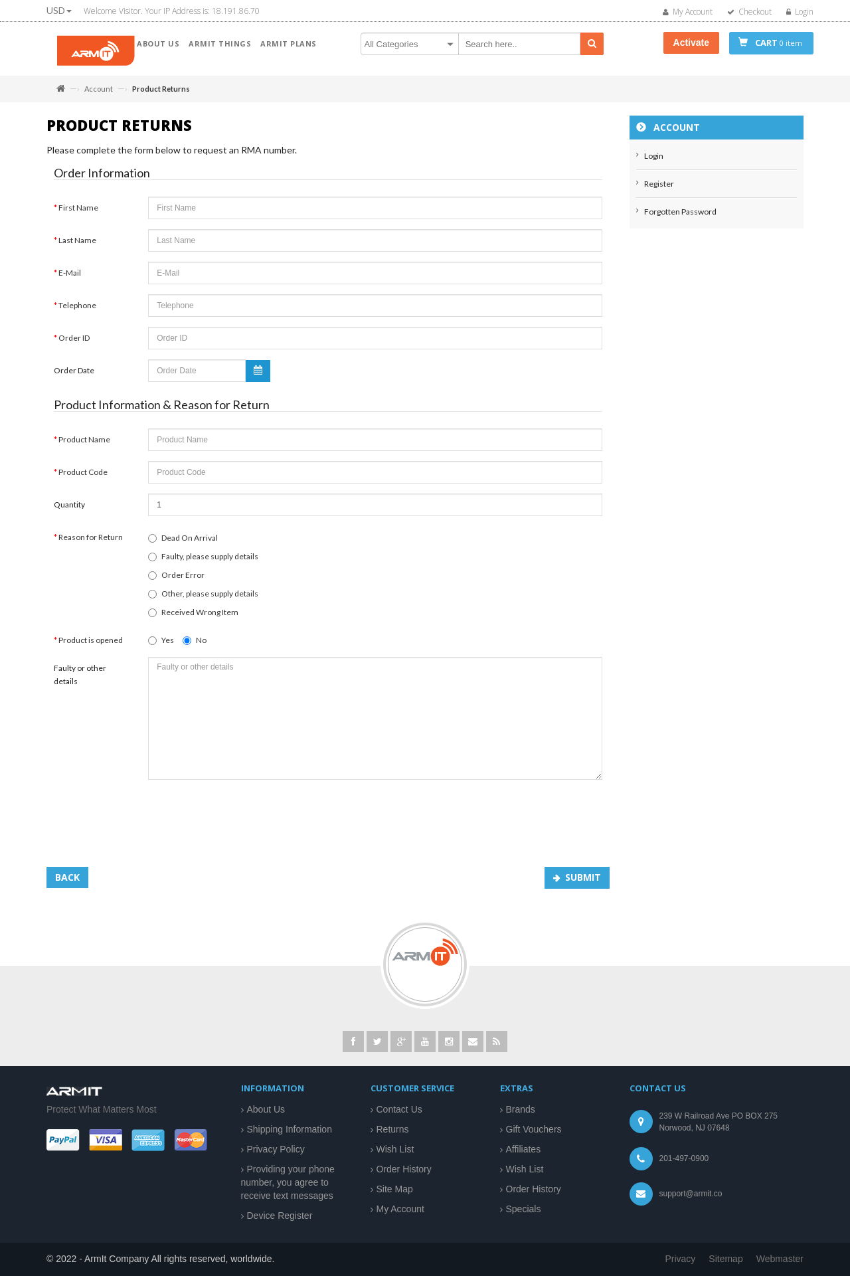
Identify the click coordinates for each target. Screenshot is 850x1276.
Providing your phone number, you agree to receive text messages (288, 1182)
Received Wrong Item (193, 619)
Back (67, 883)
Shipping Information (289, 1129)
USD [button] (59, 10)
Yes (161, 647)
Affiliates (523, 1149)
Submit (583, 883)
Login (653, 162)
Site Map (395, 1189)
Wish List (395, 1149)
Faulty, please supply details (203, 563)
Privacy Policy (276, 1149)
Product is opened (90, 647)
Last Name (77, 247)
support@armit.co (690, 1193)
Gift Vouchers (534, 1129)
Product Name (84, 446)
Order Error (176, 582)
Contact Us (399, 1109)
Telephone (77, 312)
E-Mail (69, 279)
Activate (691, 42)
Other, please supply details (203, 600)
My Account (400, 1209)
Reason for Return (90, 544)
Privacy (680, 1258)
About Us (266, 1109)
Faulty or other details (80, 681)
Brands (520, 1109)
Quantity (69, 511)
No (195, 647)
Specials (523, 1209)
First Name (78, 214)
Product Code (83, 479)
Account (98, 88)
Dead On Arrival (183, 544)
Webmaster (780, 1258)
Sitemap (725, 1258)
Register (659, 190)
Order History (404, 1169)
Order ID (74, 344)
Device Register (280, 1215)
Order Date (74, 377)
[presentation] (249, 822)
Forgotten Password (680, 218)
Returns (393, 1129)
